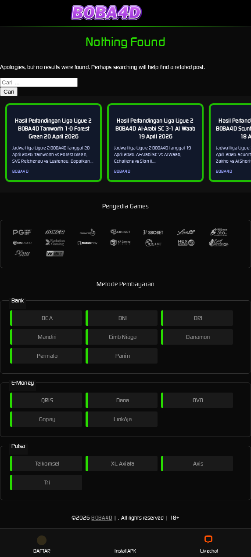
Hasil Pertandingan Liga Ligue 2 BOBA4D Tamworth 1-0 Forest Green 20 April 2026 (53, 128)
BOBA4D (101, 517)
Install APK (125, 544)
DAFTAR (42, 544)
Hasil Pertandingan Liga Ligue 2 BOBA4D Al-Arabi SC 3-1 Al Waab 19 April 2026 (155, 128)
